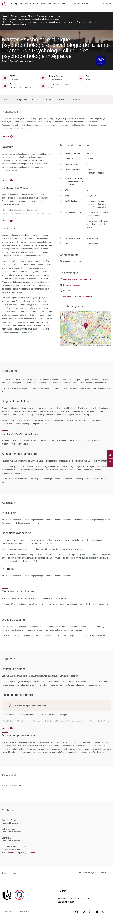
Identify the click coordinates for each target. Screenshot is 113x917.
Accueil (5, 16)
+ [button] (62, 314)
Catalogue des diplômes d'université (24, 4)
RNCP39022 (67, 291)
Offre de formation (18, 16)
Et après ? (50, 100)
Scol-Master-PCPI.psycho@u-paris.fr (19, 852)
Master (31, 16)
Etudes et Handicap (70, 285)
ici (3, 482)
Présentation (7, 100)
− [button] (62, 317)
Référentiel (63, 100)
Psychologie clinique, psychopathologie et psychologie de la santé (31, 19)
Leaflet (90, 345)
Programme (22, 100)
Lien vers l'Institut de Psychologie (75, 279)
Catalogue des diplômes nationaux (54, 4)
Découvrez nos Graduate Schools (76, 296)
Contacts (77, 100)
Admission (36, 100)
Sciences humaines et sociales (49, 16)
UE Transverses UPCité (79, 4)
